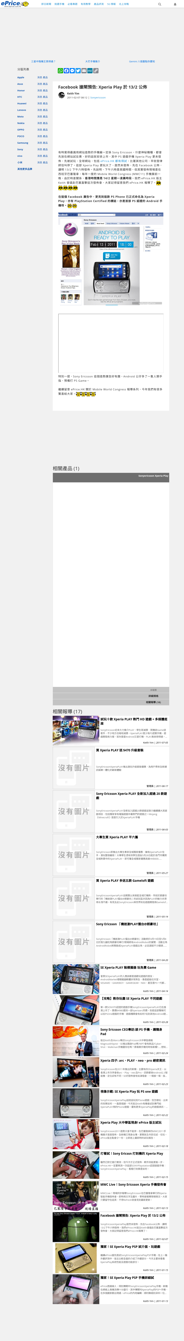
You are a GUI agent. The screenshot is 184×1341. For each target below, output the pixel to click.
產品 (45, 77)
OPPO (20, 129)
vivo (19, 155)
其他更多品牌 (24, 169)
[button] (159, 4)
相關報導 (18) (153, 702)
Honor (21, 90)
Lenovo (21, 110)
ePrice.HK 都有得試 (113, 161)
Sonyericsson (98, 97)
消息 (39, 77)
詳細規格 (153, 696)
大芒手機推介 (92, 61)
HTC (19, 96)
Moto (20, 116)
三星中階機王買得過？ (43, 61)
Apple (20, 77)
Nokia (20, 123)
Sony (20, 149)
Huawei (21, 103)
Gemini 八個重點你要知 (142, 61)
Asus (20, 83)
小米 (19, 162)
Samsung (22, 142)
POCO (20, 136)
